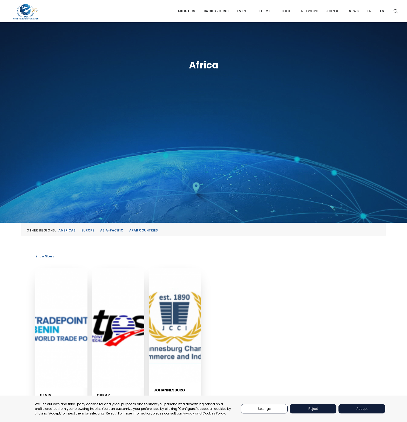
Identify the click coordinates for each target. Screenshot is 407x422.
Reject (313, 408)
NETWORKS (283, 376)
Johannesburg (269, 283)
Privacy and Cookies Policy (204, 413)
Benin (132, 283)
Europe (88, 121)
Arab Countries (143, 121)
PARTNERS (282, 344)
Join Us (334, 13)
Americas (67, 121)
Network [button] (309, 13)
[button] (396, 13)
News (354, 13)
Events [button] (244, 13)
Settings (264, 408)
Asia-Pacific (111, 121)
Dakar (196, 283)
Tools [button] (287, 13)
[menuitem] (186, 13)
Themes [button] (266, 13)
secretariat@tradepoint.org (355, 393)
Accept (362, 408)
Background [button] (216, 13)
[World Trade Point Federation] (26, 14)
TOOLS (279, 363)
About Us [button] (186, 13)
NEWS (278, 389)
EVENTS (280, 350)
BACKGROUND (285, 370)
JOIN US (280, 383)
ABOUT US (282, 337)
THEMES (280, 357)
